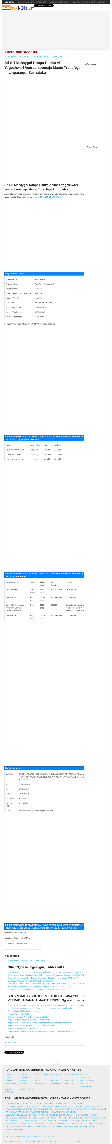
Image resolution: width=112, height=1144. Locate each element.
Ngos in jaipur (87, 1080)
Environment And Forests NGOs (22, 1106)
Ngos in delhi (41, 1075)
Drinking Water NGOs (16, 1112)
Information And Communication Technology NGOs (31, 1121)
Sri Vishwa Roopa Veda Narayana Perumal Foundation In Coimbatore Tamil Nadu (40, 1008)
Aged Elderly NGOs (68, 1121)
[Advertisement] (57, 29)
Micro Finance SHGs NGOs (51, 1115)
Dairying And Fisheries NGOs (71, 1124)
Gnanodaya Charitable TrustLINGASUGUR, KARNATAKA (30, 981)
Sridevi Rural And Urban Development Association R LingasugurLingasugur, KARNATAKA (43, 978)
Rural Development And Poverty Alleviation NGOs (80, 1109)
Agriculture (8, 961)
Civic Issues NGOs (96, 1124)
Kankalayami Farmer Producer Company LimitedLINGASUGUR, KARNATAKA (38, 990)
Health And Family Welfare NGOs (53, 1103)
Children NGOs (79, 1103)
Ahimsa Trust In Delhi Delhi (18, 1014)
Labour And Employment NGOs (81, 1115)
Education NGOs (88, 1121)
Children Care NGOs (16, 1127)
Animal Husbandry (21, 961)
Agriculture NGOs (64, 1106)
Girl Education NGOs (16, 1118)
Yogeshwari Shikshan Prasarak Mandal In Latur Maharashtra (31, 1026)
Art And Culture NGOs (87, 1106)
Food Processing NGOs (94, 1118)
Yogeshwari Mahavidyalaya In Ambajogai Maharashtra (29, 1020)
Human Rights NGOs (38, 1112)
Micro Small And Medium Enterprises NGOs (73, 1127)
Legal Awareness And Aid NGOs (21, 1115)
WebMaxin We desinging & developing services (56, 1141)
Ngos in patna (57, 1075)
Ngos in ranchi (27, 1089)
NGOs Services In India (58, 2)
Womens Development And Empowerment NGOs (29, 1109)
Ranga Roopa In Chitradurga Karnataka (23, 1011)
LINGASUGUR (44, 197)
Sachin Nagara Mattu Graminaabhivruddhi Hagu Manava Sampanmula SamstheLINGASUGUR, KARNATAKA (51, 975)
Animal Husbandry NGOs (43, 1124)
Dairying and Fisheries (38, 961)
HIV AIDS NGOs (46, 1106)
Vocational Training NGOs (63, 1112)
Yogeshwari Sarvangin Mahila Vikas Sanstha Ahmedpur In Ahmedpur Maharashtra (40, 1023)
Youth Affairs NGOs (16, 1129)
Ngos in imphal (72, 1075)
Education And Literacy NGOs (20, 1103)
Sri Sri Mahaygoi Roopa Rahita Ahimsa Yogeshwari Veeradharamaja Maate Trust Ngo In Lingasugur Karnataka (42, 68)
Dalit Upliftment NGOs (69, 1118)
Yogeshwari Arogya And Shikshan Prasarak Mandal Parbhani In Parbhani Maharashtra (41, 1031)
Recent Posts (92, 147)
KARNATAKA (55, 197)
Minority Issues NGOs (38, 1127)
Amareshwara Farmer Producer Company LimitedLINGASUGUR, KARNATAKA (39, 987)
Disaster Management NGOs (42, 1118)
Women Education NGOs (17, 1124)
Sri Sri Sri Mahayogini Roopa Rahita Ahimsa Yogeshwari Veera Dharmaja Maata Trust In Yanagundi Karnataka (51, 1005)
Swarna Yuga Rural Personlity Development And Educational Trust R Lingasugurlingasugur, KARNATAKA (49, 972)
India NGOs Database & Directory (38, 1137)
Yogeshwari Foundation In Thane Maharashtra (26, 1029)
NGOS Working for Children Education (89, 2)
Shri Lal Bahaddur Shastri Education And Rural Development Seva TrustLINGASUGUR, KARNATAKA (47, 984)
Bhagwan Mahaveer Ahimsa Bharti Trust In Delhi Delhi (29, 1017)
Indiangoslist (10, 1042)
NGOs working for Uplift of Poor (31, 2)
